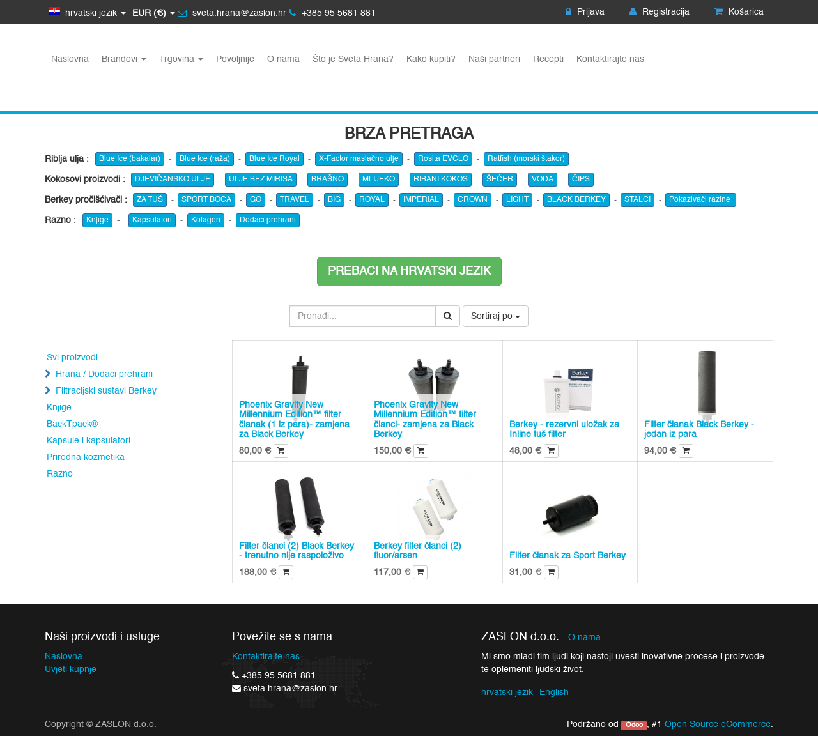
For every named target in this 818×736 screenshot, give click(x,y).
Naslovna (63, 656)
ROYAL (372, 200)
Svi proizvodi (72, 357)
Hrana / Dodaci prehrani (104, 374)
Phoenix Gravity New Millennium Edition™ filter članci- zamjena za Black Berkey (425, 420)
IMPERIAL (421, 200)
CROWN (473, 200)
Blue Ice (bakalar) (129, 159)
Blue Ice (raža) (205, 159)
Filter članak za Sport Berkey (567, 555)
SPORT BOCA (206, 200)
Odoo (634, 725)
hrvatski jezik (507, 692)
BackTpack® (72, 424)
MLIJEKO (378, 179)
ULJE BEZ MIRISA (261, 179)
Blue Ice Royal (274, 159)
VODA (542, 179)
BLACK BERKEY (576, 200)
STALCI (637, 200)
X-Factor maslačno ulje (359, 159)
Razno (60, 474)
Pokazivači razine (700, 200)
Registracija (659, 12)
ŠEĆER (499, 179)
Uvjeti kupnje (70, 669)
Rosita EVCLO (443, 159)
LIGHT (517, 200)
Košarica (739, 12)
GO (255, 200)
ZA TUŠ (150, 200)
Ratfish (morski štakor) (526, 159)
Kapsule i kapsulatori (88, 440)
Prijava (585, 12)
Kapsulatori (152, 220)
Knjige (97, 220)
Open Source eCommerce (718, 724)
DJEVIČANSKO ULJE (172, 179)
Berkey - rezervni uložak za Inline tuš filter (564, 429)
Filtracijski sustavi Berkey (106, 391)
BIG (334, 200)
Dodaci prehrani (268, 220)
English (554, 692)
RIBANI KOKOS (440, 179)
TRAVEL (294, 200)
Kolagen (205, 220)
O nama (584, 638)
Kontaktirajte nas (266, 656)
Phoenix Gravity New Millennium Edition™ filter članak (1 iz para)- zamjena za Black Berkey (294, 420)
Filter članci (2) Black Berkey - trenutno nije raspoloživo (296, 551)
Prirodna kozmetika (86, 457)
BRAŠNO (327, 179)
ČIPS (581, 179)
